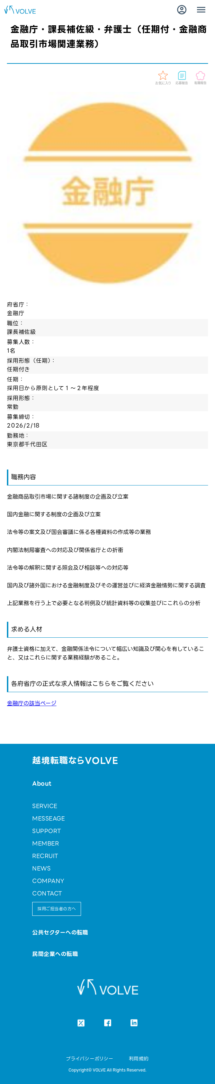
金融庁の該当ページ (31, 703)
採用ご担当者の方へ (56, 908)
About (41, 783)
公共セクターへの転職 (60, 932)
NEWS (41, 868)
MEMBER (45, 843)
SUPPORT (46, 831)
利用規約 (139, 1059)
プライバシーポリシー (90, 1059)
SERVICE (44, 806)
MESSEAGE (48, 818)
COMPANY (48, 881)
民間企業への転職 (55, 954)
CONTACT (47, 893)
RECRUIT (45, 856)
